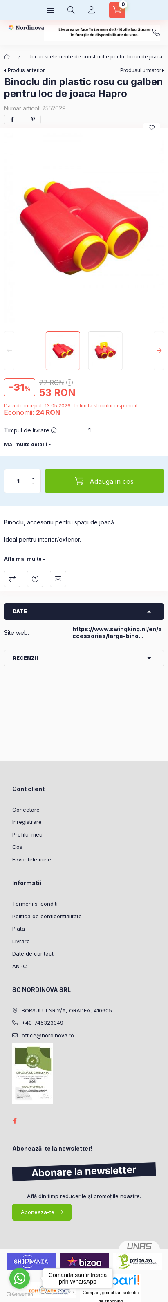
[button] (84, 228)
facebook (15, 1121)
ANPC (19, 966)
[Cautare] (71, 10)
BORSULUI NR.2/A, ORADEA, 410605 (67, 1010)
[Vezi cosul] (117, 10)
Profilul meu (27, 834)
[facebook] (12, 119)
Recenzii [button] (25, 658)
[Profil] (91, 10)
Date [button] (20, 611)
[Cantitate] (18, 481)
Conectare (26, 809)
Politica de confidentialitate (47, 916)
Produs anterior (26, 70)
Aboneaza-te (37, 1212)
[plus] (33, 475)
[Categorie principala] (7, 57)
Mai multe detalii (25, 444)
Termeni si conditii (35, 903)
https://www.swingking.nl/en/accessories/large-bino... (117, 632)
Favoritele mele (31, 859)
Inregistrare (27, 822)
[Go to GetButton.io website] (20, 1293)
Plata (18, 928)
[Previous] (9, 351)
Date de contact (33, 953)
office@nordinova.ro (48, 1035)
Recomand (58, 579)
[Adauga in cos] (104, 481)
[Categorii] (51, 10)
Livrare (21, 941)
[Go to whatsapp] (19, 1278)
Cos (17, 846)
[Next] (159, 351)
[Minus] (33, 487)
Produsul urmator (140, 70)
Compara (12, 579)
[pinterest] (33, 119)
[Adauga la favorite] (151, 128)
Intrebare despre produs (35, 579)
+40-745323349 (156, 32)
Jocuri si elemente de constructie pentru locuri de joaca (95, 57)
